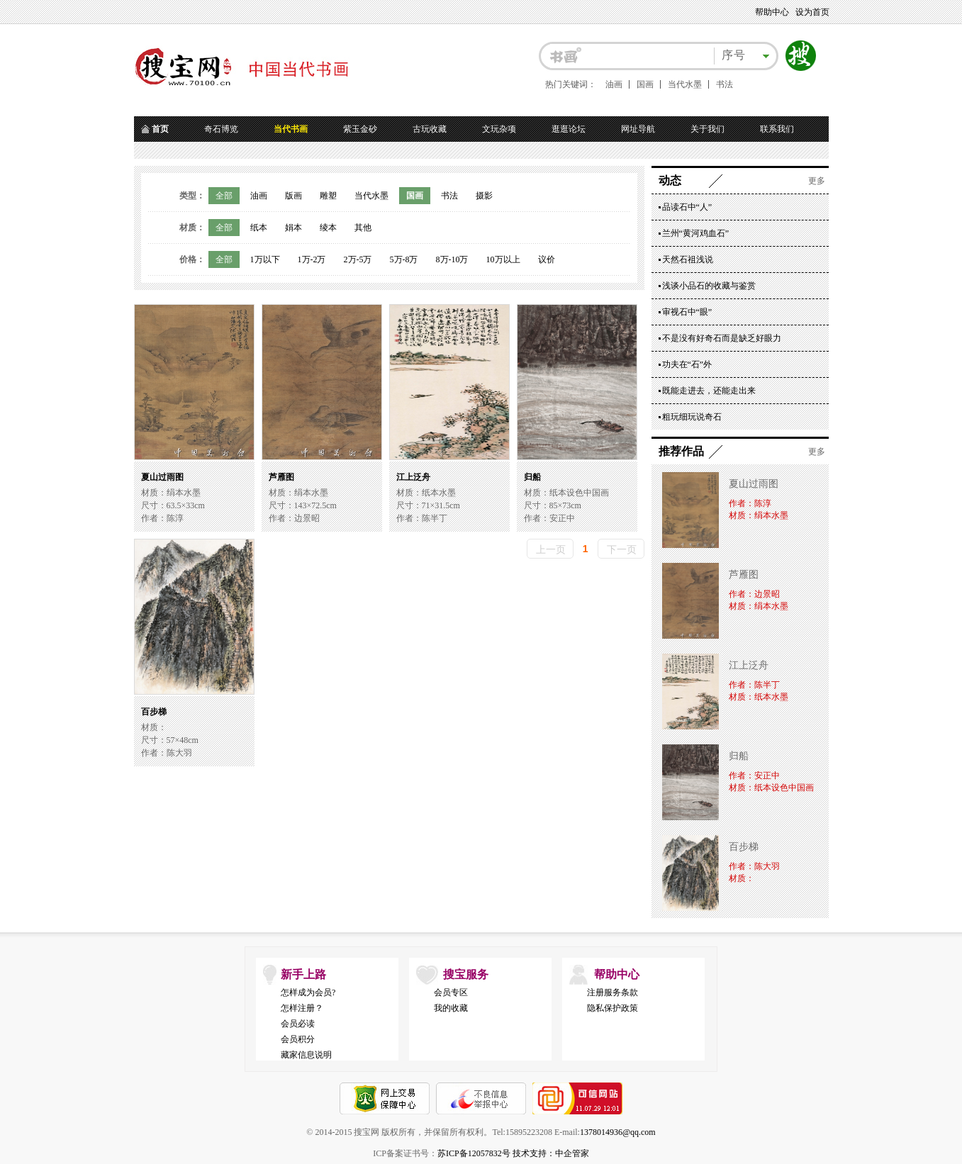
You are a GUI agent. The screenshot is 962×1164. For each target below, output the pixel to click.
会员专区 (451, 992)
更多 (816, 181)
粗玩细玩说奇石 (692, 417)
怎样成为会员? (308, 992)
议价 (546, 259)
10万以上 (503, 259)
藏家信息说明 (306, 1055)
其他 (362, 228)
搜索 (801, 56)
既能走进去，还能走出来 (709, 391)
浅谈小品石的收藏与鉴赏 (709, 286)
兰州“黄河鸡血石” (695, 233)
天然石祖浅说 (687, 259)
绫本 (328, 228)
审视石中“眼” (687, 312)
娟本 (293, 228)
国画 (645, 84)
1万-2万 (312, 259)
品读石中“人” (687, 207)
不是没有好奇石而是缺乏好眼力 (721, 338)
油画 (613, 84)
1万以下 (265, 259)
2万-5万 (358, 259)
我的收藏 (451, 1008)
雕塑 (328, 196)
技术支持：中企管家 (551, 1153)
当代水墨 (685, 84)
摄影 (484, 196)
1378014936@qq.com (618, 1132)
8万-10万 (452, 259)
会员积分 (298, 1039)
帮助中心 (772, 12)
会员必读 (298, 1024)
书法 (724, 84)
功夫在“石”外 (687, 364)
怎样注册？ (302, 1008)
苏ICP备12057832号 (473, 1153)
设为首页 (812, 12)
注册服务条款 (612, 992)
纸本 (258, 228)
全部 (224, 196)
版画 (293, 196)
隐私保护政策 (612, 1008)
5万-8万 (404, 259)
